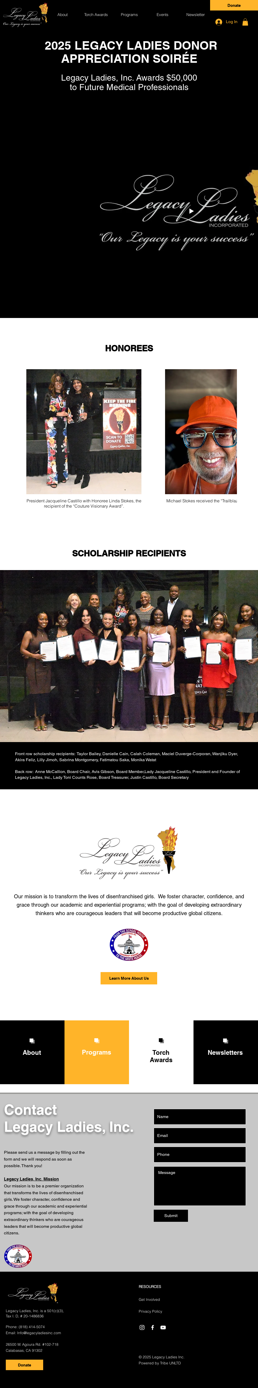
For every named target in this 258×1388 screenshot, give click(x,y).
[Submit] (171, 1216)
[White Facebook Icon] (152, 1327)
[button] (96, 14)
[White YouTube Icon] (163, 1327)
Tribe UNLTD (170, 1363)
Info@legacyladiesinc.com (39, 1332)
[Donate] (234, 5)
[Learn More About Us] (129, 978)
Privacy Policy (150, 1311)
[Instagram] (142, 1327)
